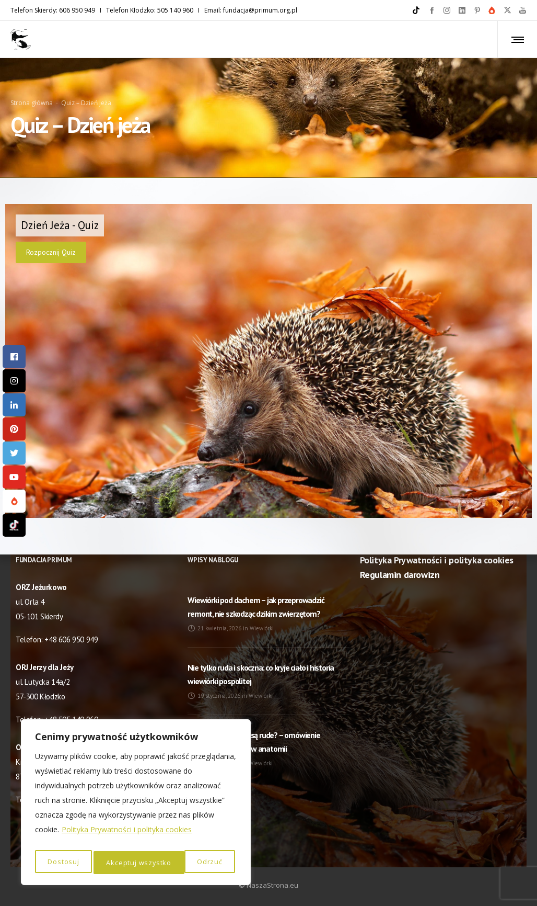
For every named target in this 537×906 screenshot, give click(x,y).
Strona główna (31, 87)
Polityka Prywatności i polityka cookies (127, 835)
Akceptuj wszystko (192, 862)
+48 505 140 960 (71, 719)
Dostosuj (62, 862)
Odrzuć (118, 862)
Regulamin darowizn (400, 575)
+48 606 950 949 (71, 639)
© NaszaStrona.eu (268, 885)
